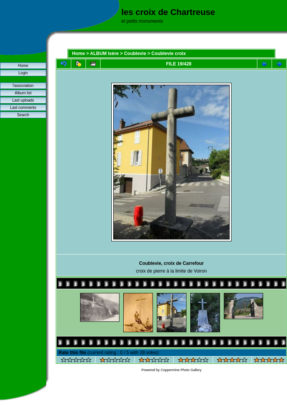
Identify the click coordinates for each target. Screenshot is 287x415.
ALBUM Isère (104, 53)
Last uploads (23, 100)
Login (23, 73)
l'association (23, 86)
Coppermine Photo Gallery (181, 370)
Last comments (23, 107)
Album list (23, 93)
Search (23, 115)
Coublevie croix (168, 53)
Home (23, 66)
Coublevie (135, 53)
